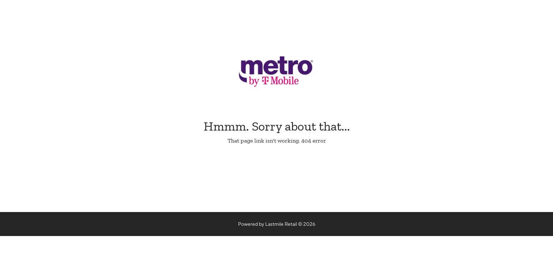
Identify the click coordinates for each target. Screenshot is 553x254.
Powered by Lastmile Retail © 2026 (276, 224)
